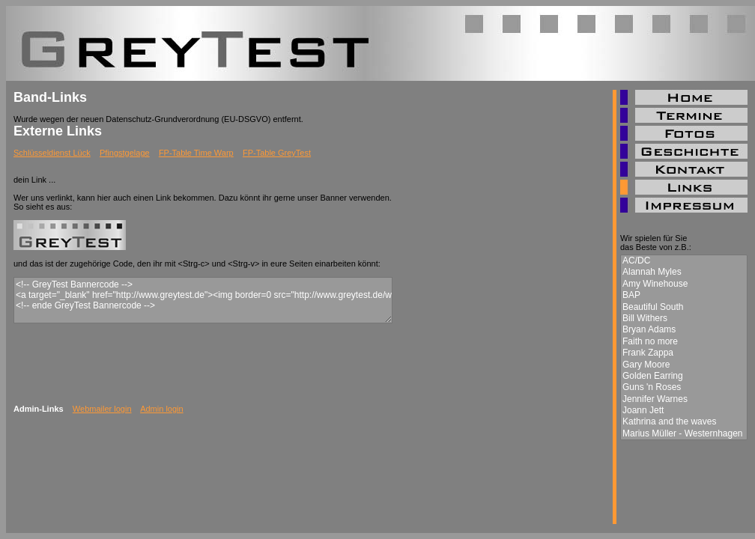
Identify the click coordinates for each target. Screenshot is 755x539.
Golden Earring (684, 376)
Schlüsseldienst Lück (52, 152)
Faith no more (684, 341)
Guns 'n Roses (684, 387)
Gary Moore (684, 365)
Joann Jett (684, 410)
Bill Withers (684, 318)
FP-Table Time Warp (196, 152)
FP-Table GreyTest (277, 152)
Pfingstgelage (125, 152)
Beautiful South (684, 307)
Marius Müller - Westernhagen (684, 433)
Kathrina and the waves (684, 421)
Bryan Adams (684, 329)
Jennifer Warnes (684, 399)
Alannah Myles (684, 272)
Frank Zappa (684, 353)
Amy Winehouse (684, 284)
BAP (684, 295)
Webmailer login (102, 408)
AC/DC (684, 261)
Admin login (161, 408)
